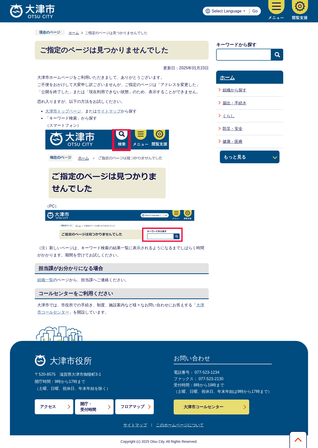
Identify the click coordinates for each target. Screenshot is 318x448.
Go (255, 11)
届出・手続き (234, 103)
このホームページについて (180, 425)
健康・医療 (232, 141)
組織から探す (234, 90)
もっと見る (235, 157)
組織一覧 (45, 280)
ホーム (74, 33)
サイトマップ (109, 111)
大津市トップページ (63, 111)
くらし (229, 116)
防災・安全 (232, 128)
